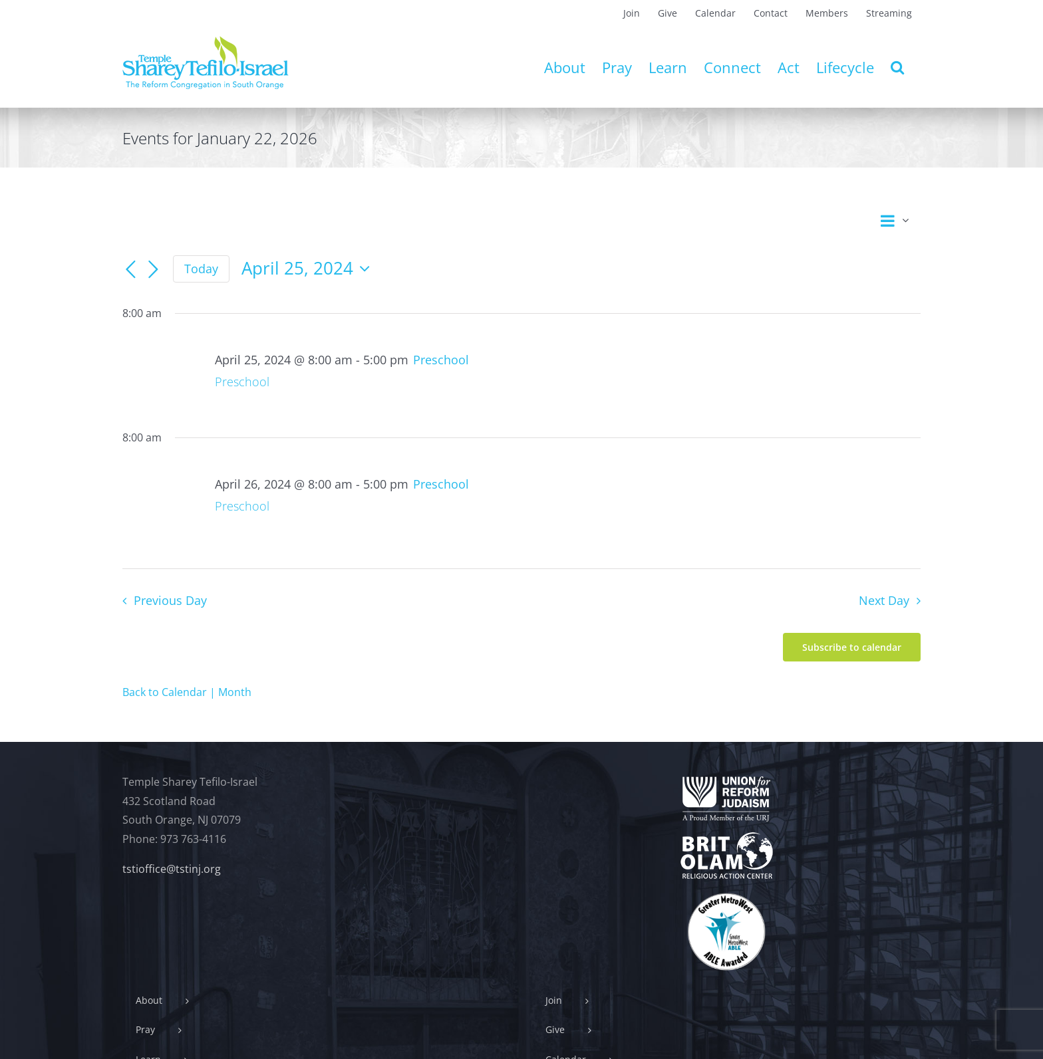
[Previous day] (130, 270)
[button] (897, 67)
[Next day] (153, 270)
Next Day (884, 600)
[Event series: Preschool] (441, 360)
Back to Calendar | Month (186, 692)
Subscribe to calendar (851, 647)
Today (201, 269)
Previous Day (170, 600)
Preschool (242, 382)
